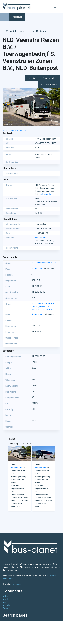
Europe (6, 608)
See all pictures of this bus (14, 130)
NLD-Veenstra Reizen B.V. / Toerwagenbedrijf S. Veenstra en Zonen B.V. (44, 306)
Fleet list (31, 78)
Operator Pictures (49, 84)
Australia (6, 605)
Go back (39, 31)
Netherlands (45, 194)
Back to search (16, 31)
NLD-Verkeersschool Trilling (44, 263)
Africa (5, 596)
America (6, 599)
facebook (17, 584)
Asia (4, 602)
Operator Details (50, 78)
